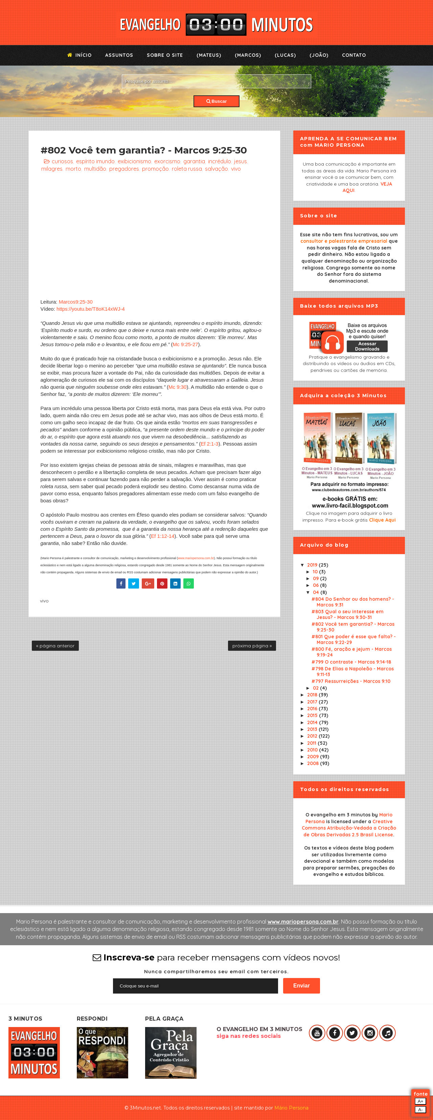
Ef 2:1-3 (210, 444)
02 (316, 688)
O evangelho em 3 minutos (337, 815)
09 (316, 578)
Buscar (216, 101)
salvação (216, 168)
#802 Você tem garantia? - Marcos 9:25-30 (353, 627)
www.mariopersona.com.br (196, 558)
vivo (236, 168)
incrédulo (219, 161)
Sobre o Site (165, 55)
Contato (354, 55)
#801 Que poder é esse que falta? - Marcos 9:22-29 (354, 639)
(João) (319, 55)
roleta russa (187, 168)
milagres (52, 168)
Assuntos (119, 55)
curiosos (62, 161)
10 (316, 572)
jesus (240, 161)
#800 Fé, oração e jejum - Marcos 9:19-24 (352, 652)
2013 (313, 729)
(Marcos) (248, 55)
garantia (194, 161)
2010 (313, 750)
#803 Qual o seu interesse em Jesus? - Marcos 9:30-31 (348, 614)
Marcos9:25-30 (76, 302)
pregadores (124, 168)
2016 (313, 709)
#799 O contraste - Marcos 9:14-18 (351, 662)
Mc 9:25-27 (185, 344)
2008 (313, 763)
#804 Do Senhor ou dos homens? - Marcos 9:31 (353, 602)
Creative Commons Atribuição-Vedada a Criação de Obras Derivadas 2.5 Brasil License (349, 828)
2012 (313, 736)
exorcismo (167, 161)
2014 (313, 722)
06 (316, 585)
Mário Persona (291, 1108)
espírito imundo (95, 161)
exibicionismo (134, 161)
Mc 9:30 (177, 387)
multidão (95, 168)
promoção (155, 168)
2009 (313, 757)
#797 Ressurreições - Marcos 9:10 (351, 681)
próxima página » (252, 646)
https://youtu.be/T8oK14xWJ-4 (90, 309)
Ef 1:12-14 (162, 536)
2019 (313, 565)
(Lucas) (285, 55)
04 (316, 592)
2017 (313, 702)
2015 (313, 715)
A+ (421, 1101)
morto (73, 168)
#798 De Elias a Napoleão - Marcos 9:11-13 (353, 671)
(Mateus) (209, 55)
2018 (313, 695)
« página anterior (55, 646)
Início (79, 55)
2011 (312, 743)
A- (420, 1109)
